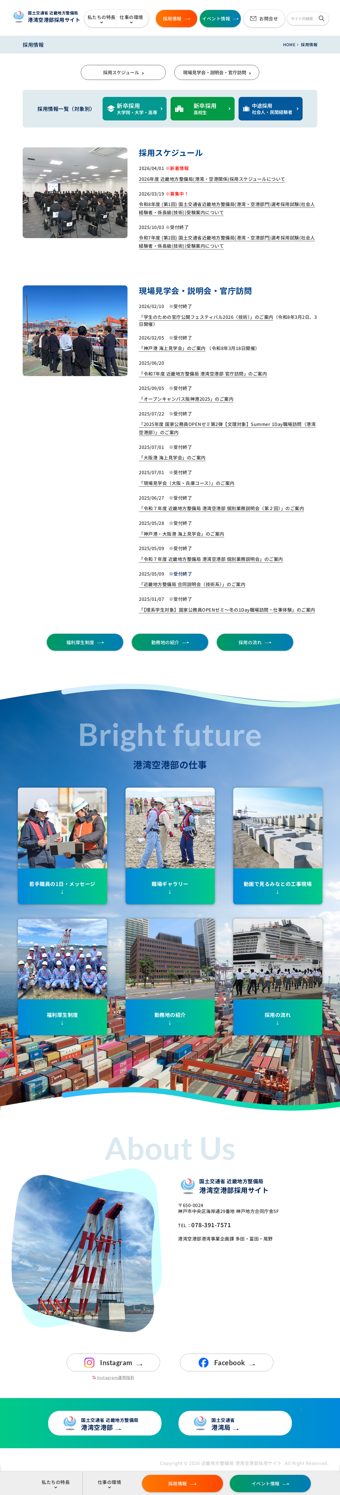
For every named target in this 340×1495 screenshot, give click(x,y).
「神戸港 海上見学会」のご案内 (172, 348)
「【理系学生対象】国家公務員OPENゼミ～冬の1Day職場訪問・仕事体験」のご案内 (227, 609)
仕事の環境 (131, 17)
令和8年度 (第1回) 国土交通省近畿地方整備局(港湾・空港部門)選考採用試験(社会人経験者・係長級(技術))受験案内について (227, 208)
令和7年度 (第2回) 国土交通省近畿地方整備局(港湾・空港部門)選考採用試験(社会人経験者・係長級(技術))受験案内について (227, 241)
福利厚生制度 (80, 642)
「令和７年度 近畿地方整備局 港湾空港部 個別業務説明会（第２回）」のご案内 (221, 508)
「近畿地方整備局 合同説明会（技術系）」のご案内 (192, 584)
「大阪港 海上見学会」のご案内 (172, 457)
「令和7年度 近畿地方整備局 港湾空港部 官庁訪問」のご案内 (203, 373)
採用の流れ (250, 642)
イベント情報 (266, 1483)
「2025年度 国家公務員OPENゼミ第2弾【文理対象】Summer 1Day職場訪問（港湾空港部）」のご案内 (227, 428)
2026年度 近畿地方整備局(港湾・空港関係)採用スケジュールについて (212, 178)
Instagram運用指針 (116, 1377)
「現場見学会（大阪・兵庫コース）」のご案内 (187, 483)
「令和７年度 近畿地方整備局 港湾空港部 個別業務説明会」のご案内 (211, 558)
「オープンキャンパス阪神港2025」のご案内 (186, 398)
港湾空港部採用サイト (56, 16)
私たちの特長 (102, 17)
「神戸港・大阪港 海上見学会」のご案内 (181, 533)
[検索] (321, 18)
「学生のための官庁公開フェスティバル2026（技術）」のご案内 (206, 316)
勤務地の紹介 (165, 642)
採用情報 (177, 1483)
